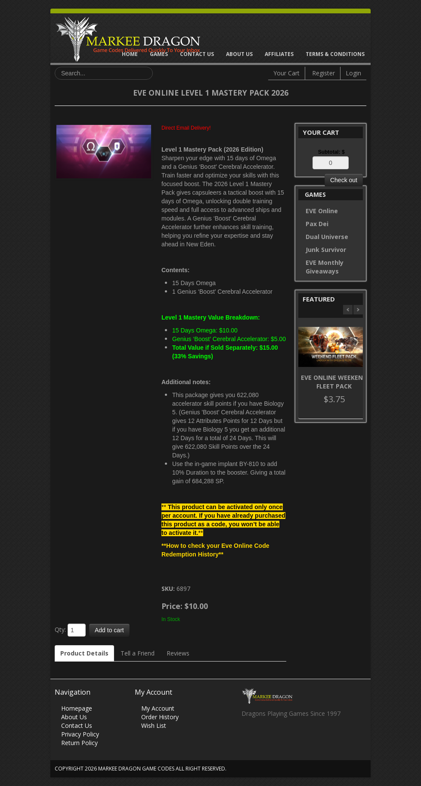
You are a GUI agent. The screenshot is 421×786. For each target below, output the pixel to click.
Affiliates (279, 54)
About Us (239, 54)
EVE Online (322, 211)
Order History (160, 717)
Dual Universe (327, 237)
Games (159, 54)
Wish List (153, 725)
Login (353, 73)
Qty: (60, 629)
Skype (281, 737)
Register (323, 73)
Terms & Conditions (335, 54)
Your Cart (286, 73)
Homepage (76, 708)
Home (130, 54)
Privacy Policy (80, 734)
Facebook (247, 737)
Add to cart (109, 630)
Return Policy (79, 743)
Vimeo (298, 737)
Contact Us (197, 54)
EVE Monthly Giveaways (325, 266)
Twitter (264, 737)
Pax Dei (317, 224)
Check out (343, 180)
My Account (157, 708)
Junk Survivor (326, 249)
